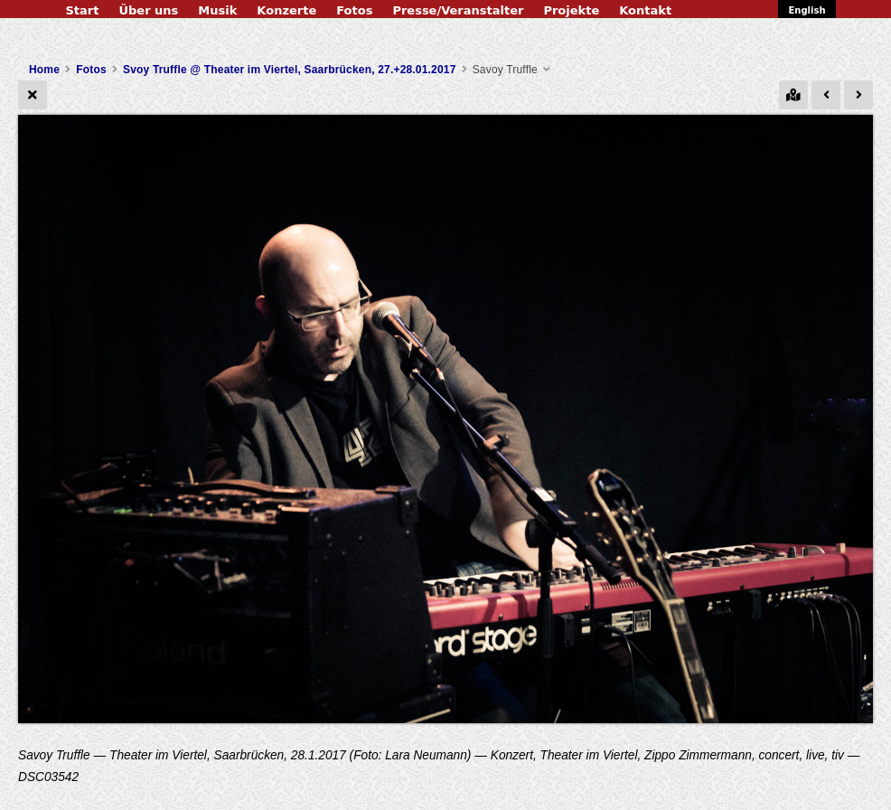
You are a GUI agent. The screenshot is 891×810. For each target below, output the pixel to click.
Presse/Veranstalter (457, 10)
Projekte (571, 10)
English (806, 10)
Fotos (354, 10)
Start (81, 10)
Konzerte (286, 10)
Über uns (148, 10)
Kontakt (645, 10)
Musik (217, 10)
